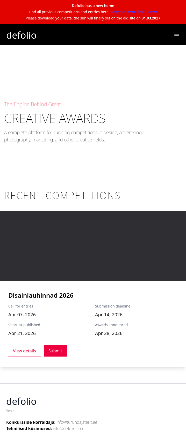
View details (24, 351)
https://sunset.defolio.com (133, 11)
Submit (55, 351)
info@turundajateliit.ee (76, 422)
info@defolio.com (68, 428)
